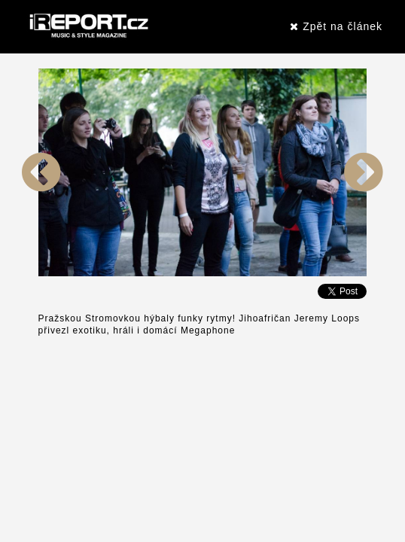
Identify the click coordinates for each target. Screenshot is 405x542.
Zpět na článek (336, 26)
